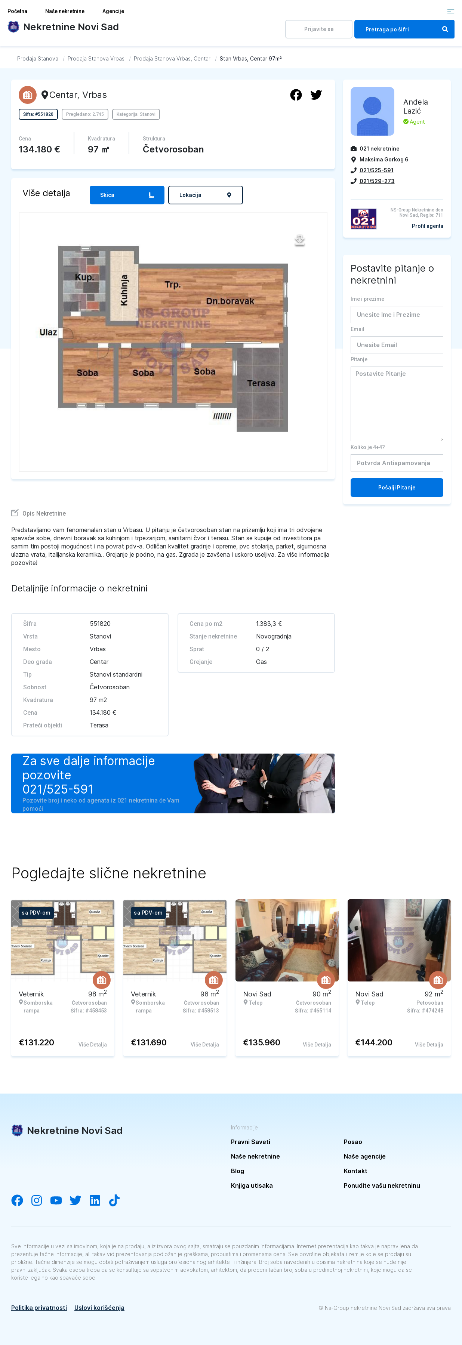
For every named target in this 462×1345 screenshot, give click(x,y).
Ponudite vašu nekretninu (382, 1185)
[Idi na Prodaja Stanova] (37, 58)
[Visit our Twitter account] (79, 1201)
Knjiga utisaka (252, 1185)
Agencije (113, 11)
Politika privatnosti (39, 1307)
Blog (237, 1171)
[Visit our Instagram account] (40, 1201)
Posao (353, 1141)
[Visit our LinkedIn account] (98, 1201)
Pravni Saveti (250, 1141)
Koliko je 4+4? (368, 447)
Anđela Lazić (415, 106)
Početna (17, 11)
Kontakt (355, 1171)
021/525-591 (57, 789)
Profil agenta (427, 226)
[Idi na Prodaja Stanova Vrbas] (96, 58)
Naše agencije (365, 1156)
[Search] (445, 29)
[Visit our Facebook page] (21, 1201)
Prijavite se (319, 29)
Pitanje (359, 359)
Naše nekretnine (64, 11)
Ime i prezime (367, 299)
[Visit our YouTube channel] (60, 1201)
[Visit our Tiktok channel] (118, 1201)
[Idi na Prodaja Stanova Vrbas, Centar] (172, 58)
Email (357, 329)
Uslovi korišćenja (99, 1307)
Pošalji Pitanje (397, 487)
